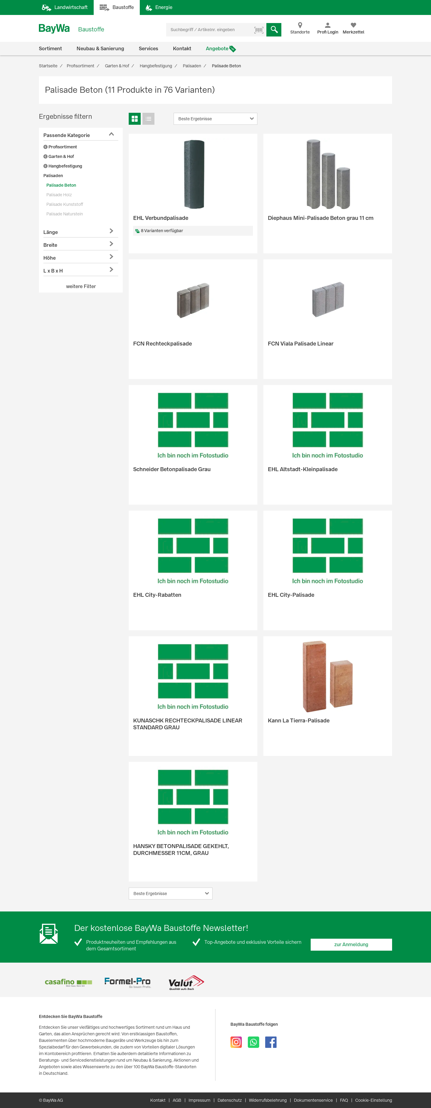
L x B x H (53, 271)
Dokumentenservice (313, 1100)
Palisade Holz (59, 194)
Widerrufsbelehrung (268, 1100)
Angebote (217, 48)
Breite (50, 245)
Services (148, 48)
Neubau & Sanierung (100, 48)
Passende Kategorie (66, 135)
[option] (68, 983)
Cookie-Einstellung (373, 1100)
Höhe (49, 258)
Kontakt (182, 48)
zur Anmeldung (351, 944)
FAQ (344, 1100)
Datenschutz (230, 1100)
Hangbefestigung (62, 166)
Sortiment (50, 48)
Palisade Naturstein (64, 214)
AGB (177, 1100)
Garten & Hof (58, 156)
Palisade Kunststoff (64, 204)
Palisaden (53, 175)
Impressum (199, 1100)
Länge (50, 232)
